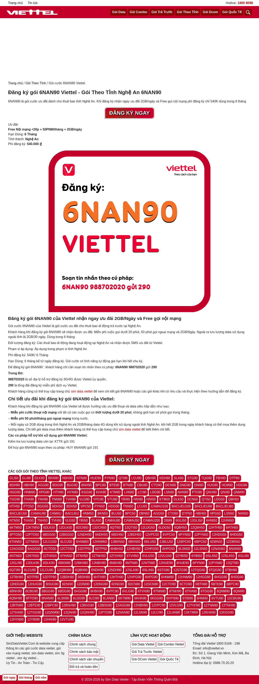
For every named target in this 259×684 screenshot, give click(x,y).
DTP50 (187, 513)
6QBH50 (180, 527)
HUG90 (212, 485)
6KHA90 (140, 598)
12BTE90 (33, 605)
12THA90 (16, 612)
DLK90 (40, 478)
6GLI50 (181, 520)
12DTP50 (84, 548)
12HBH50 (134, 548)
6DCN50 (82, 527)
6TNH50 (82, 556)
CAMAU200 (151, 520)
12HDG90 (17, 584)
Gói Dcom (210, 12)
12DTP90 (49, 577)
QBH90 (150, 478)
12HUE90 (166, 563)
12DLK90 (32, 563)
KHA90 (101, 492)
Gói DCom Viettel (144, 659)
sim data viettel (82, 391)
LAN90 (129, 492)
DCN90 (170, 485)
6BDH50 (117, 534)
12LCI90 (157, 612)
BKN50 (103, 513)
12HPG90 (134, 577)
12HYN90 (16, 619)
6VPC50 (169, 534)
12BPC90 (51, 605)
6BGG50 (49, 534)
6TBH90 (231, 570)
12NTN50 (32, 556)
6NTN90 (131, 563)
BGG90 (72, 485)
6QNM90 (223, 591)
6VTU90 (217, 598)
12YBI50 (181, 556)
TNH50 (42, 520)
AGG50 (158, 513)
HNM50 (88, 513)
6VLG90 (128, 591)
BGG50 (42, 506)
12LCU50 (50, 541)
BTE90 (114, 485)
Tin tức (33, 3)
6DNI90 (67, 584)
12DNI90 (83, 584)
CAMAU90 (38, 513)
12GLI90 (16, 563)
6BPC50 (200, 541)
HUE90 (95, 478)
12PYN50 (201, 534)
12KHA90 (209, 612)
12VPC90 (159, 605)
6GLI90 (243, 556)
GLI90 (26, 478)
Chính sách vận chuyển (86, 659)
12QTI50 (131, 527)
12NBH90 (99, 563)
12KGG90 (226, 612)
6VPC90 (112, 591)
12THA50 (50, 556)
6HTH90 (100, 577)
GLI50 (14, 478)
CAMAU (56, 513)
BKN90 (53, 478)
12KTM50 (32, 527)
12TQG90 (198, 570)
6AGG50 (34, 548)
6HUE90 (183, 563)
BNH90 (86, 485)
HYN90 (72, 492)
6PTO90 (32, 598)
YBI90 (125, 499)
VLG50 (70, 520)
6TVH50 (133, 556)
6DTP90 (33, 577)
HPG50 (215, 513)
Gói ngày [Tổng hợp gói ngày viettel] (9, 677)
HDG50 (113, 506)
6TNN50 (16, 541)
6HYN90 (173, 598)
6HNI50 (211, 520)
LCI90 (142, 492)
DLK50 (179, 499)
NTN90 (81, 478)
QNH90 (211, 492)
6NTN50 (16, 556)
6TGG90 (207, 591)
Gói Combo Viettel (171, 644)
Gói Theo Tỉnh (187, 12)
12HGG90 (203, 577)
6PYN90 (199, 563)
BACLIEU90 (203, 506)
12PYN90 (215, 563)
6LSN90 (63, 598)
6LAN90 (109, 598)
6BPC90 (233, 584)
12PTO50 (32, 534)
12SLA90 (132, 570)
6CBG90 (31, 591)
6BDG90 (64, 591)
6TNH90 (175, 591)
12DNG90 (100, 584)
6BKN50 (134, 541)
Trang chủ (15, 3)
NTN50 (15, 520)
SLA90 (179, 478)
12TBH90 (16, 577)
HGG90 (15, 492)
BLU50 (116, 513)
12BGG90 (87, 605)
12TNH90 (228, 605)
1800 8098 (245, 3)
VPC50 (86, 506)
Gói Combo (138, 12)
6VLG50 (148, 556)
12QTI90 (232, 563)
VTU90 (112, 499)
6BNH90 (16, 591)
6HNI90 (202, 598)
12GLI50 (196, 520)
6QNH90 (16, 598)
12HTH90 (116, 577)
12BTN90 (16, 605)
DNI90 (198, 485)
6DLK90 (49, 563)
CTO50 (173, 513)
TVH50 (56, 520)
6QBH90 (81, 570)
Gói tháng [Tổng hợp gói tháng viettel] (25, 677)
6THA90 (191, 591)
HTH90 (58, 492)
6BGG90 (48, 591)
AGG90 (43, 485)
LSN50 (229, 513)
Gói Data (118, 12)
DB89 (168, 520)
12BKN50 (118, 541)
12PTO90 (105, 612)
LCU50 (142, 506)
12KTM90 (191, 612)
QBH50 (233, 499)
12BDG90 (105, 605)
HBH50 (201, 513)
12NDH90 (114, 570)
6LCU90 (30, 570)
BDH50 (71, 506)
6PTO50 (15, 534)
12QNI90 (69, 612)
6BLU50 (150, 541)
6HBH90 (96, 591)
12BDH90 (67, 577)
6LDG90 (79, 598)
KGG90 (86, 492)
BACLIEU (72, 513)
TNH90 (43, 499)
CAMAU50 (131, 520)
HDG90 (241, 485)
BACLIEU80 (224, 506)
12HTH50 (215, 527)
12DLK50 (65, 527)
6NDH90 (97, 570)
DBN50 (144, 513)
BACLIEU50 (18, 513)
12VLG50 (165, 556)
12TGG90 (34, 612)
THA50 (28, 520)
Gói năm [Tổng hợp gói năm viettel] (41, 677)
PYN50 (99, 506)
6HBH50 (117, 548)
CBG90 (142, 485)
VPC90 (98, 499)
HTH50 (15, 506)
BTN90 (128, 485)
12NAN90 (123, 612)
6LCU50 (66, 541)
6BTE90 (217, 584)
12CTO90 (169, 584)
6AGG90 (80, 591)
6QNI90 (239, 591)
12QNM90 (52, 612)
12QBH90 (64, 570)
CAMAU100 (159, 506)
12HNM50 (99, 541)
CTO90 (156, 485)
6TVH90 (144, 591)
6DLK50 (49, 527)
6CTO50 (50, 548)
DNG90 (185, 485)
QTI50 (206, 499)
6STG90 (164, 570)
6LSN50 (184, 548)
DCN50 (192, 499)
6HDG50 (236, 534)
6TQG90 (215, 570)
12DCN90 (151, 584)
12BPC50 (184, 541)
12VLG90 (176, 605)
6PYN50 (184, 534)
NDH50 (57, 506)
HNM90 (29, 492)
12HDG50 (219, 534)
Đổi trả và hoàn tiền (84, 666)
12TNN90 (211, 605)
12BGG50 (66, 534)
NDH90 (164, 478)
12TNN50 (32, 541)
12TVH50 (116, 556)
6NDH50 (101, 534)
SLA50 (96, 520)
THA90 (29, 499)
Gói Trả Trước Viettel (147, 651)
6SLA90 (148, 570)
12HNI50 (227, 520)
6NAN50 (235, 548)
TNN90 (57, 499)
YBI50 (83, 520)
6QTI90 (15, 570)
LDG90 (155, 492)
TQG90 (206, 478)
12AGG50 (17, 548)
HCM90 (227, 485)
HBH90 (29, 485)
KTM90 (115, 492)
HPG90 (44, 492)
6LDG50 (164, 527)
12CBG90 (234, 598)
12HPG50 (151, 548)
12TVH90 (193, 605)
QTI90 (123, 478)
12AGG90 (123, 605)
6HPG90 (151, 577)
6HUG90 (52, 584)
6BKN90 (64, 563)
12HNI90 (50, 619)
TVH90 (71, 499)
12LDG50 (148, 527)
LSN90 (169, 492)
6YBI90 (188, 598)
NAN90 (183, 492)
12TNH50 (98, 556)
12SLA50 (228, 556)
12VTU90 (67, 619)
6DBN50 (216, 541)
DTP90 (234, 478)
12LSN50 (200, 548)
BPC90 (101, 485)
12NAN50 (218, 548)
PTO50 (28, 506)
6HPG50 (168, 548)
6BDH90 (84, 577)
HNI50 (151, 499)
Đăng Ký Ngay (129, 113)
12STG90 (180, 570)
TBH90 (221, 478)
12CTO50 (67, 548)
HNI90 (138, 499)
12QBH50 (197, 527)
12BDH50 (134, 534)
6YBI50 (196, 556)
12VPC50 (152, 534)
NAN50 (243, 513)
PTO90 (197, 492)
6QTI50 (115, 527)
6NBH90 (115, 563)
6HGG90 (220, 577)
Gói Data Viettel (143, 644)
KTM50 (164, 499)
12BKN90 (81, 563)
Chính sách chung (83, 644)
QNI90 (225, 492)
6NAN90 (47, 598)
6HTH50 (232, 527)
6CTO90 (186, 584)
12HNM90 (185, 577)
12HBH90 (141, 605)
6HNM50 (82, 541)
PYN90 (110, 478)
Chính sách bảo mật (84, 651)
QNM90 (239, 492)
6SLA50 (211, 556)
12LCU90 (46, 570)
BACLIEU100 (181, 506)
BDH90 (15, 485)
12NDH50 (84, 534)
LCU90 (136, 478)
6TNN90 (159, 591)
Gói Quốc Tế (232, 12)
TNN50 (128, 506)
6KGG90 (156, 598)
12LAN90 (173, 612)
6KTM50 (16, 527)
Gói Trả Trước (162, 12)
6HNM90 (167, 577)
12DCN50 (99, 527)
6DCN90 (134, 584)
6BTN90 (201, 584)
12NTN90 (148, 563)
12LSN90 (140, 612)
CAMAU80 (112, 520)
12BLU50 (166, 541)
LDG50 (219, 499)
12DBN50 (233, 541)
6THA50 (66, 556)
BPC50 (130, 513)
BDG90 (57, 485)
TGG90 (15, 499)
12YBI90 (33, 619)
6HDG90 (237, 577)
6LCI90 (94, 598)
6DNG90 (117, 584)
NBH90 (67, 478)
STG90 (192, 478)
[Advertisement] (129, 48)
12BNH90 (69, 605)
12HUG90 (35, 584)
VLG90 (85, 499)
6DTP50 (101, 548)
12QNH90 (87, 612)
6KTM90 (124, 598)
